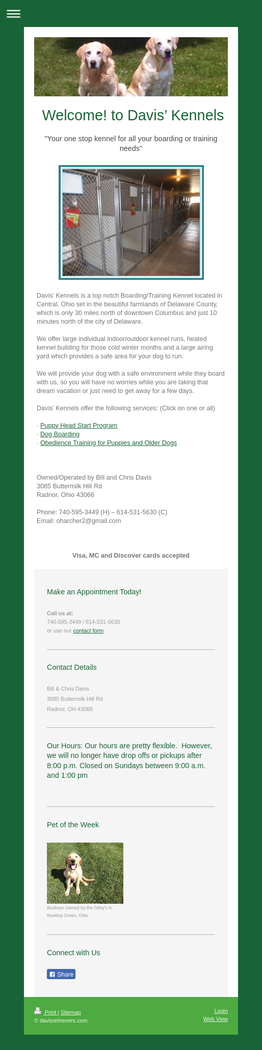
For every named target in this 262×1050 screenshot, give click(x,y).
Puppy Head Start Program (78, 425)
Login (221, 1011)
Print (46, 1012)
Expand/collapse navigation (131, 13)
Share (61, 974)
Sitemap (71, 1012)
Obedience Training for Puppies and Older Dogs (108, 443)
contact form (88, 630)
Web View (215, 1019)
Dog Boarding (60, 434)
